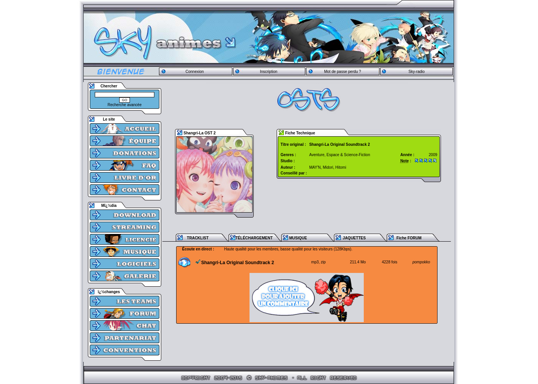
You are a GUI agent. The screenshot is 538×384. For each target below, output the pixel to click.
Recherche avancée (125, 105)
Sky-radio (416, 71)
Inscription (268, 71)
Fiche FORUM (408, 238)
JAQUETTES (354, 238)
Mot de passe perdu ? (342, 71)
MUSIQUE (298, 238)
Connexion (194, 71)
